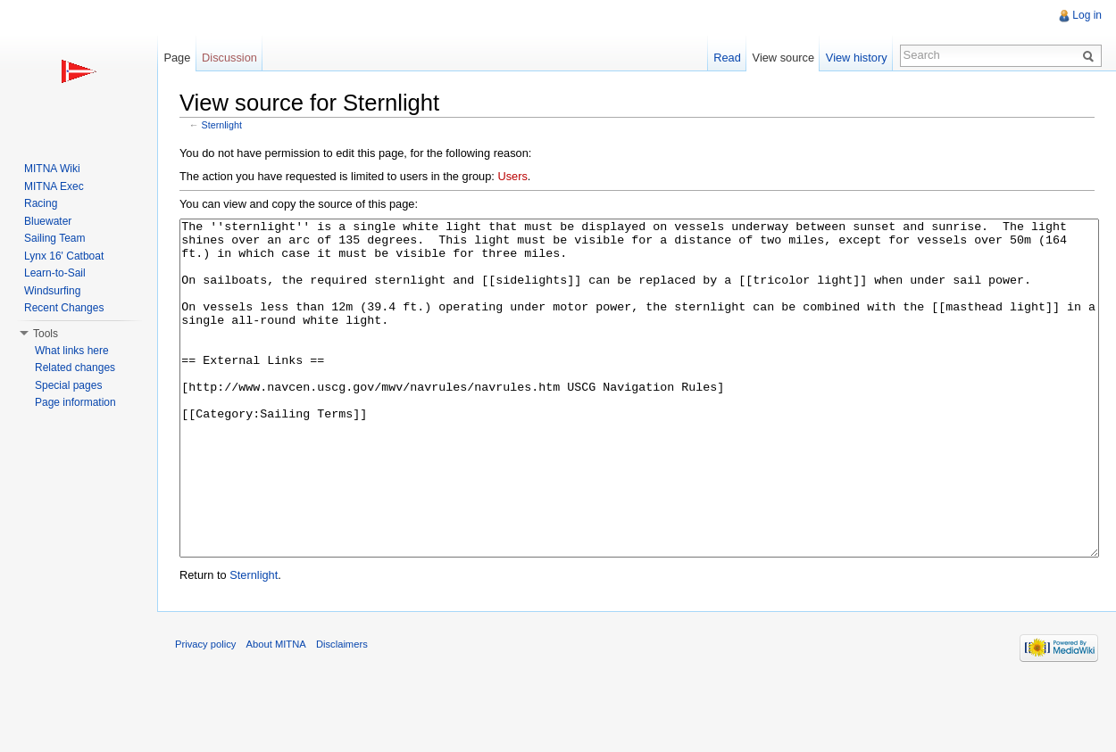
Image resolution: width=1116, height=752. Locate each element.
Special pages (68, 385)
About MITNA (276, 711)
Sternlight (222, 125)
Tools (45, 333)
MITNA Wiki (52, 168)
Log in (1087, 15)
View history (856, 57)
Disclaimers (342, 711)
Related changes (75, 367)
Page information (75, 402)
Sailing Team (54, 238)
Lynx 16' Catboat (64, 256)
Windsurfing (52, 291)
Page (176, 57)
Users (512, 176)
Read (727, 57)
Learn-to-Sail (55, 273)
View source (783, 57)
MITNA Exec (54, 186)
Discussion (229, 57)
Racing (40, 203)
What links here (72, 350)
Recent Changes (64, 308)
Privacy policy (205, 711)
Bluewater (47, 221)
